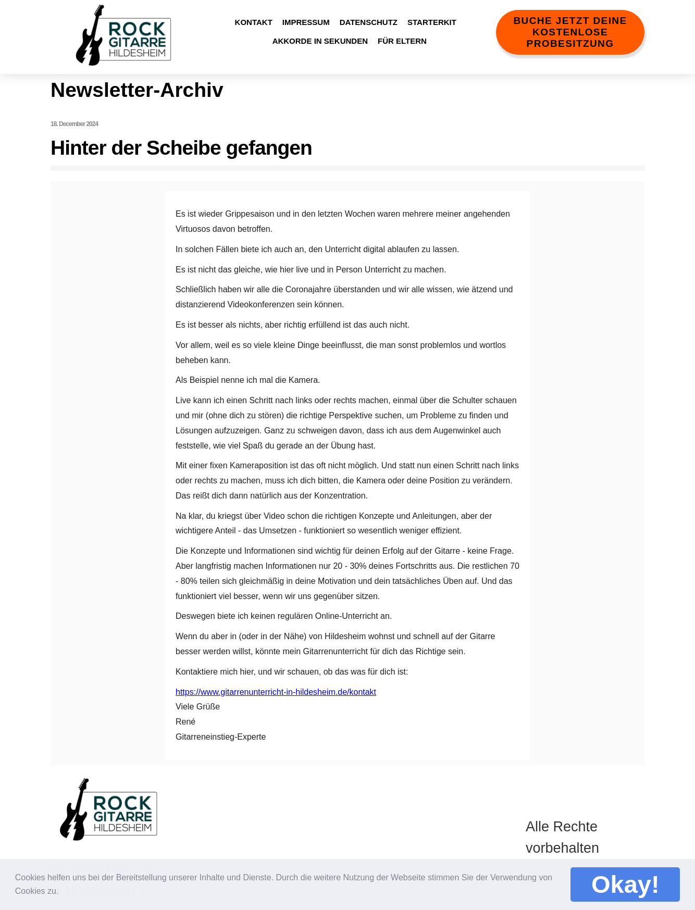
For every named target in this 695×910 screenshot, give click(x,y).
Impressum (306, 22)
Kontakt (253, 22)
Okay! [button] (625, 884)
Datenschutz (369, 22)
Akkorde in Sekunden (320, 40)
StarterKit (431, 22)
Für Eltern (402, 40)
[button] (66, 889)
